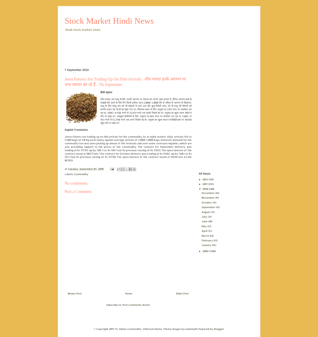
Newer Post (75, 293)
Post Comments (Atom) (136, 304)
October (207, 202)
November (208, 197)
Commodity (81, 174)
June (205, 221)
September (209, 207)
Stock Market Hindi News (109, 21)
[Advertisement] (138, 43)
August (206, 212)
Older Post (182, 293)
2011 (205, 184)
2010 (205, 188)
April (205, 230)
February (207, 240)
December (208, 193)
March (205, 235)
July (204, 216)
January (207, 245)
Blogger (219, 329)
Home (128, 293)
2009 (205, 251)
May (204, 226)
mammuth (191, 329)
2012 (205, 179)
